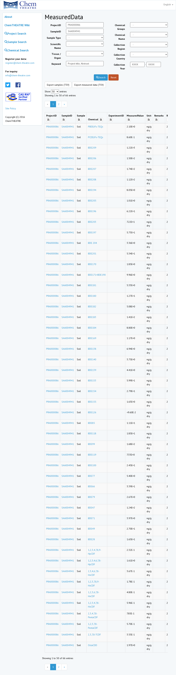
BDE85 (91, 423)
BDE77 (91, 475)
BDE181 (92, 285)
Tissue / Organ (56, 55)
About (8, 17)
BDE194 (92, 190)
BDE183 (92, 317)
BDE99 (91, 444)
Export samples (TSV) (58, 84)
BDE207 (92, 168)
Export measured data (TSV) (89, 84)
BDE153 (92, 380)
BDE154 (92, 391)
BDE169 (92, 338)
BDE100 (92, 465)
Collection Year (119, 66)
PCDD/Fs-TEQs (95, 137)
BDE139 (92, 370)
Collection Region (119, 46)
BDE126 (92, 412)
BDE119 (92, 454)
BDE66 (91, 486)
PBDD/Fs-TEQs (95, 126)
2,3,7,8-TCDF (94, 634)
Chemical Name (120, 36)
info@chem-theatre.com (17, 75)
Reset (113, 77)
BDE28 (91, 539)
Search (101, 77)
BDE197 (92, 232)
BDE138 (92, 348)
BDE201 (92, 253)
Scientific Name (55, 46)
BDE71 (91, 518)
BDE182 (92, 306)
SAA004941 (68, 126)
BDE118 (92, 433)
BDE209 (92, 147)
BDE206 (92, 158)
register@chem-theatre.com (19, 62)
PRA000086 (52, 126)
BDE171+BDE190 (97, 274)
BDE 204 (92, 242)
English (168, 4)
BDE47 (91, 507)
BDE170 (92, 264)
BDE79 (91, 497)
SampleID (55, 31)
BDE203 (92, 221)
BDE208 (92, 179)
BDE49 (91, 528)
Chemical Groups (120, 27)
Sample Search (15, 42)
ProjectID (56, 25)
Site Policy (10, 108)
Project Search (15, 33)
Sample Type (54, 37)
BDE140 (92, 359)
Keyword (56, 63)
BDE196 (92, 211)
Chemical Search (16, 50)
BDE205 (92, 200)
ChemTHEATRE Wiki (17, 25)
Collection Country (119, 56)
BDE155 (92, 401)
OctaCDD (92, 645)
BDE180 (92, 295)
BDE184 (92, 327)
